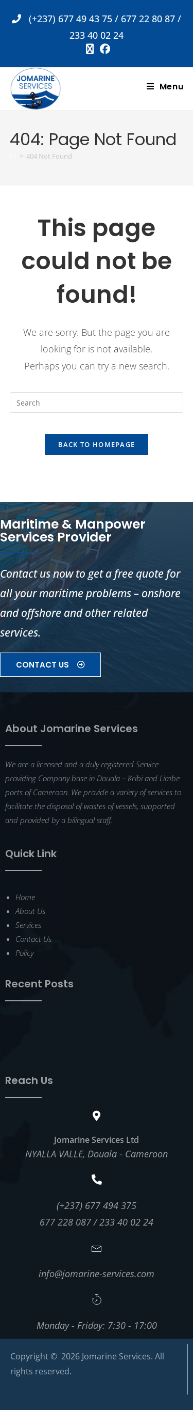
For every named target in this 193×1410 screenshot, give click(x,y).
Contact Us (33, 939)
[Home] (13, 156)
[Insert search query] (97, 402)
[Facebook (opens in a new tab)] (103, 49)
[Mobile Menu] (165, 86)
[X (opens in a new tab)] (90, 49)
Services (28, 925)
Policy (24, 953)
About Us (30, 911)
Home (25, 897)
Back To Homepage (96, 444)
